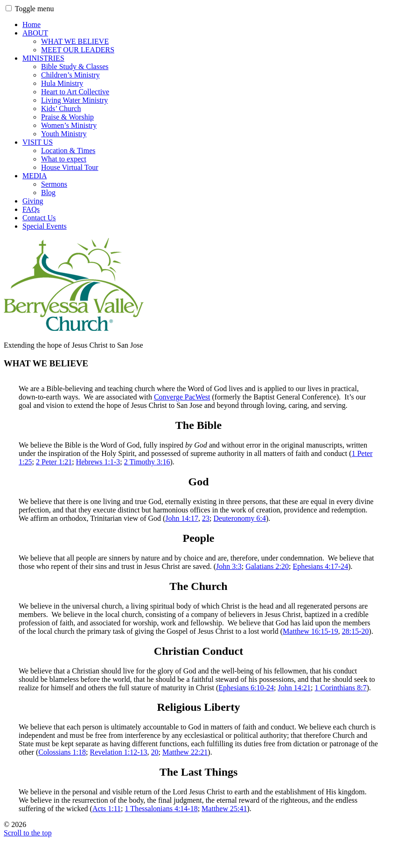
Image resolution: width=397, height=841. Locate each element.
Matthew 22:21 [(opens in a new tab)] (185, 752)
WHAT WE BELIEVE (75, 41)
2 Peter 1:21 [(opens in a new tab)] (54, 462)
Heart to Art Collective (75, 92)
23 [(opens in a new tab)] (205, 518)
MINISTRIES (43, 58)
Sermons (54, 184)
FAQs (31, 209)
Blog (48, 192)
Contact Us (39, 218)
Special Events (44, 226)
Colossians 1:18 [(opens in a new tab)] (62, 752)
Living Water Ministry (74, 100)
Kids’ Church (61, 108)
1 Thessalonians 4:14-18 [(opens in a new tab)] (161, 809)
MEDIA (34, 176)
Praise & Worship (67, 117)
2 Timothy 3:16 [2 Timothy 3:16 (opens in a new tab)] (147, 462)
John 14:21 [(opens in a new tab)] (294, 688)
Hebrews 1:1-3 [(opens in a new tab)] (98, 462)
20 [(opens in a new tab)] (155, 752)
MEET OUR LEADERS (77, 50)
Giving (32, 201)
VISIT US (37, 142)
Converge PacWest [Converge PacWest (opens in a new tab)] (182, 397)
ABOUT (35, 33)
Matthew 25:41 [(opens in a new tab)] (224, 809)
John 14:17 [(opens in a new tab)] (181, 518)
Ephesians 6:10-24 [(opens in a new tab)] (246, 688)
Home (31, 24)
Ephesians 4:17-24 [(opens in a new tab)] (320, 566)
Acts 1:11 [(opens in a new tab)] (106, 809)
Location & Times (68, 150)
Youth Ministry (64, 134)
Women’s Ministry (69, 125)
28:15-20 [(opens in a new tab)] (355, 631)
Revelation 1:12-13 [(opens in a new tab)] (118, 752)
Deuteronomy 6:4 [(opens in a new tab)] (239, 518)
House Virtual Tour (69, 167)
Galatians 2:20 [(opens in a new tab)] (267, 566)
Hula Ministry (62, 83)
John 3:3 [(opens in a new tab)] (229, 566)
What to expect (63, 159)
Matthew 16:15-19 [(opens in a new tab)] (310, 631)
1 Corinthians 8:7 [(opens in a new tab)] (341, 688)
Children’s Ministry (70, 75)
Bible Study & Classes (74, 66)
